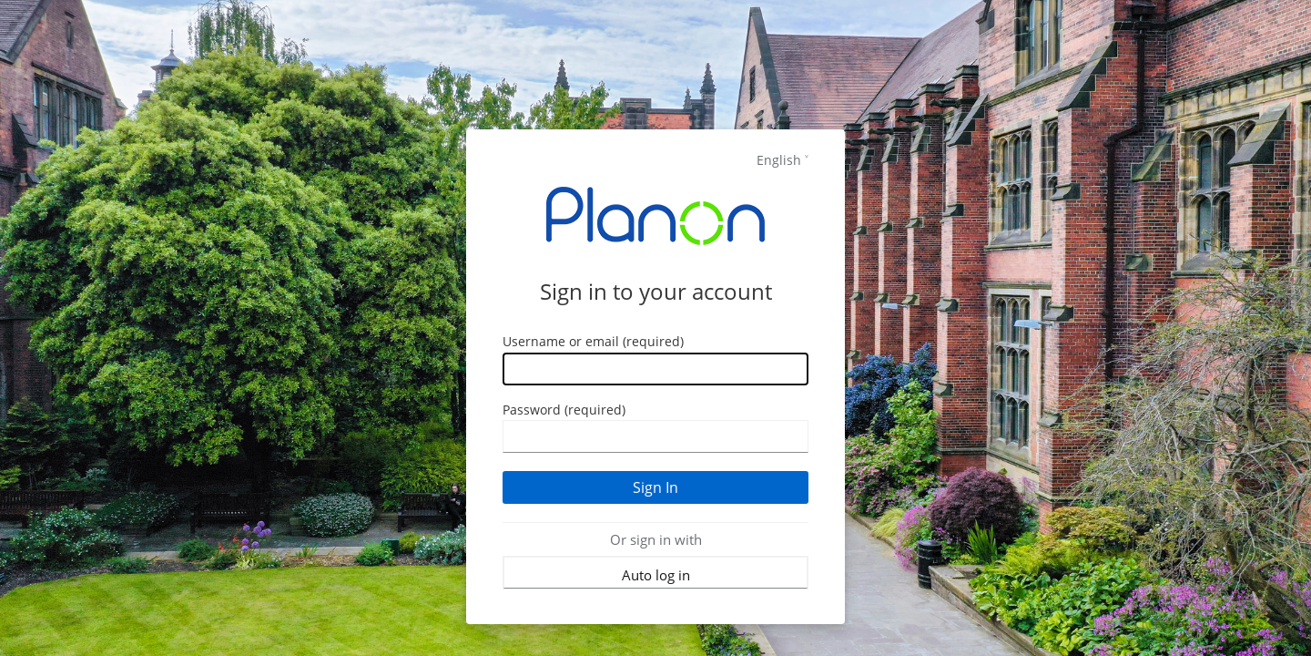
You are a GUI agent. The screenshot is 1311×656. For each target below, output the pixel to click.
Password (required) (564, 409)
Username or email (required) (593, 341)
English (779, 160)
